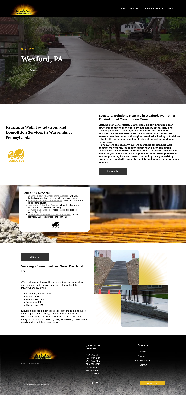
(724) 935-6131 (93, 345)
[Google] (93, 383)
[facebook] (97, 383)
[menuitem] (123, 8)
